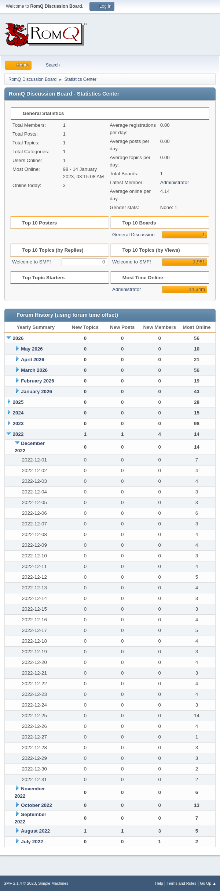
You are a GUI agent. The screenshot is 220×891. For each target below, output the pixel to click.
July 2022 (32, 841)
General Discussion (133, 234)
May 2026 (32, 349)
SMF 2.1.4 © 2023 (20, 883)
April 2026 (32, 359)
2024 (18, 413)
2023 (18, 423)
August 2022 (35, 831)
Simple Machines (53, 883)
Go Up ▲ (208, 883)
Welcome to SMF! (31, 262)
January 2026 (36, 391)
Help (159, 883)
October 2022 (36, 805)
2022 (18, 434)
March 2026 (34, 370)
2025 (18, 402)
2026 (18, 338)
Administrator (174, 182)
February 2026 (37, 381)
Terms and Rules (182, 883)
